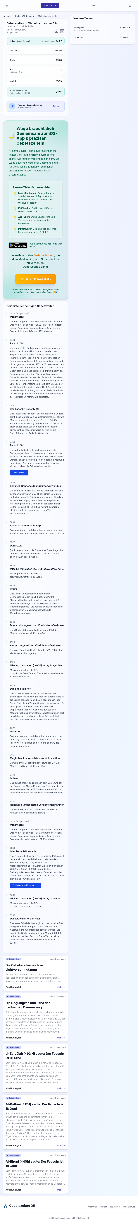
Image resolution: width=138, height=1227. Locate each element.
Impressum (115, 1207)
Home (7, 16)
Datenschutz (129, 1207)
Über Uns (92, 1207)
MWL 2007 (50, 5)
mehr (61, 987)
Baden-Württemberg (24, 16)
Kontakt (103, 1207)
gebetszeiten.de (63, 1218)
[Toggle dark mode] (130, 5)
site (93, 5)
